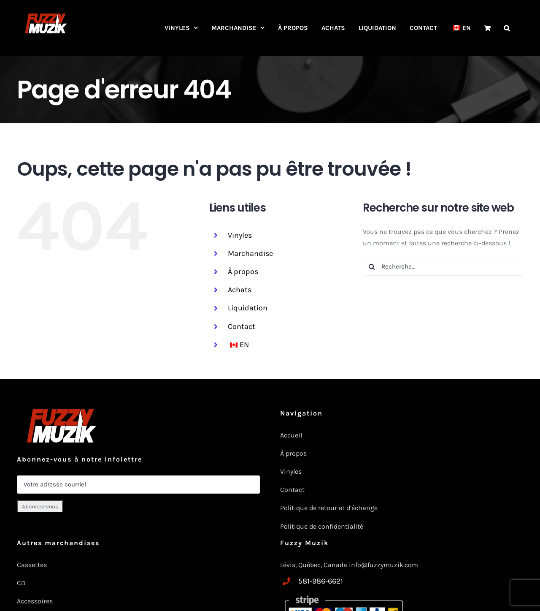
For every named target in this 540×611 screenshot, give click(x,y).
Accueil (291, 435)
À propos (243, 271)
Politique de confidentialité (321, 526)
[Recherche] (372, 267)
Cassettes (32, 565)
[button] (507, 28)
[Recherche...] (443, 267)
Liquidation (247, 307)
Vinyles (240, 235)
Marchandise (250, 253)
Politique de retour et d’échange (329, 508)
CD (21, 583)
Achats (239, 289)
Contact (241, 326)
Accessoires (35, 601)
